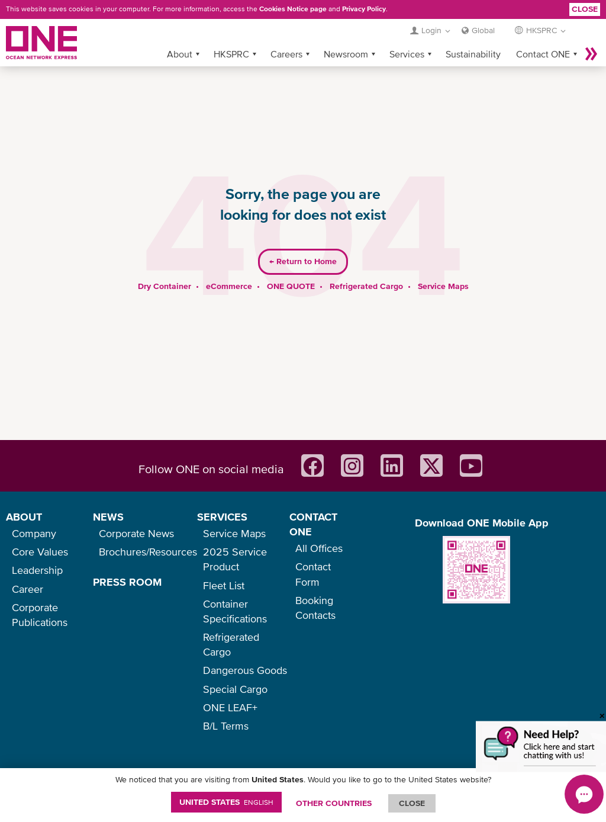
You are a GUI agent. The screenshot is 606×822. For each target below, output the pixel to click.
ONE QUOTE (291, 286)
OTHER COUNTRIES (334, 803)
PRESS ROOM (127, 582)
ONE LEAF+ (230, 707)
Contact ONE (543, 54)
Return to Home (303, 261)
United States (226, 802)
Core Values (40, 551)
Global (483, 30)
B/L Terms (226, 726)
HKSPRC (231, 54)
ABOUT (24, 516)
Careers (286, 54)
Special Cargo (235, 689)
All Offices (319, 548)
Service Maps (443, 286)
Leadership (37, 570)
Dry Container (164, 286)
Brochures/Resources (148, 551)
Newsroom (346, 54)
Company (34, 533)
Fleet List (223, 585)
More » (591, 53)
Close (585, 9)
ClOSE (412, 803)
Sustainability (473, 54)
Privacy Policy (364, 9)
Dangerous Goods (245, 670)
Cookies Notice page (293, 9)
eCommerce (229, 286)
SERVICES (222, 516)
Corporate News (136, 533)
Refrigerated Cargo (366, 286)
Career (27, 589)
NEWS (108, 516)
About (179, 54)
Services (406, 54)
